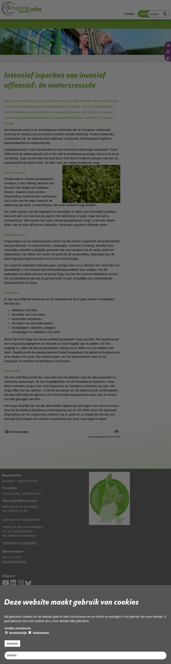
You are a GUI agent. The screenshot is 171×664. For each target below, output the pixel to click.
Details (12, 655)
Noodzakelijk (16, 632)
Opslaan (12, 643)
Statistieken (38, 632)
